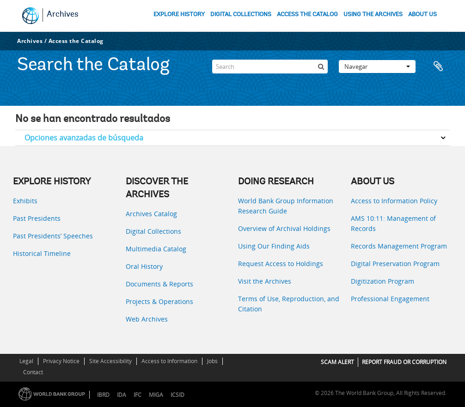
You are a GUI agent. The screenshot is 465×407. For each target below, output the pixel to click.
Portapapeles (438, 66)
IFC (137, 395)
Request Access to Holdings (280, 263)
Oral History (144, 266)
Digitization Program (382, 281)
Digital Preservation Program (395, 263)
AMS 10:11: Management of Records (393, 223)
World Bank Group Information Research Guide (285, 205)
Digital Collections (153, 231)
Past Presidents (37, 218)
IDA (121, 395)
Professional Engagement (390, 298)
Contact (33, 372)
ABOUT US (422, 15)
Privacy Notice (61, 361)
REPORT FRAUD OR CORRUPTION (404, 362)
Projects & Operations (159, 301)
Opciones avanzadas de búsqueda (83, 138)
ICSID (177, 395)
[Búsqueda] (321, 66)
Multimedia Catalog (156, 248)
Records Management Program (399, 246)
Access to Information (169, 361)
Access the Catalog (76, 41)
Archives (63, 15)
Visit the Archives (264, 281)
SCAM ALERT (337, 362)
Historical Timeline (42, 253)
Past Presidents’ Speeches (53, 235)
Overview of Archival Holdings (284, 228)
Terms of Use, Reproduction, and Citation (288, 303)
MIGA (156, 395)
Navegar (377, 66)
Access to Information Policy (394, 200)
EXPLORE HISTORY (179, 15)
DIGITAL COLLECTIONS (240, 15)
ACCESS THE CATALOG (307, 15)
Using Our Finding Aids (274, 246)
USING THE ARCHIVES (373, 15)
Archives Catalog (151, 213)
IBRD (103, 395)
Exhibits (25, 200)
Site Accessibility (110, 361)
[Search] (270, 66)
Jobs (212, 361)
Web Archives (147, 319)
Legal (26, 361)
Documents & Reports (159, 283)
